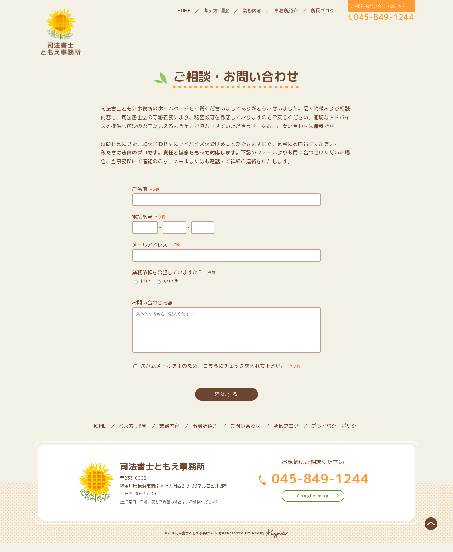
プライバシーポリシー (336, 433)
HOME (184, 10)
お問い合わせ (245, 433)
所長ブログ (322, 10)
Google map (313, 503)
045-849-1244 (318, 486)
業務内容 (252, 10)
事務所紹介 (286, 10)
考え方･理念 (217, 10)
